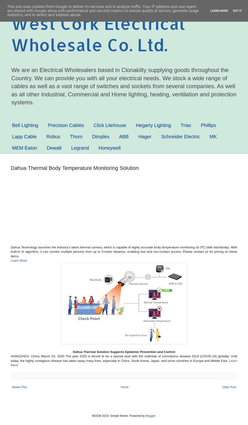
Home (125, 387)
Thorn (76, 136)
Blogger (150, 416)
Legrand (80, 148)
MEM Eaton (24, 148)
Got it (237, 11)
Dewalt (54, 148)
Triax (186, 125)
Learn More (19, 260)
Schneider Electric (180, 136)
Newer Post (19, 387)
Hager (144, 136)
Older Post (229, 387)
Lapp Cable (24, 136)
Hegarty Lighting (153, 125)
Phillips (208, 125)
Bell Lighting (25, 125)
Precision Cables (66, 125)
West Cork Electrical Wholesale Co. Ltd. (98, 34)
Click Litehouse (110, 125)
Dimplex (100, 136)
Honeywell (109, 148)
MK (213, 136)
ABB (124, 136)
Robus (53, 136)
